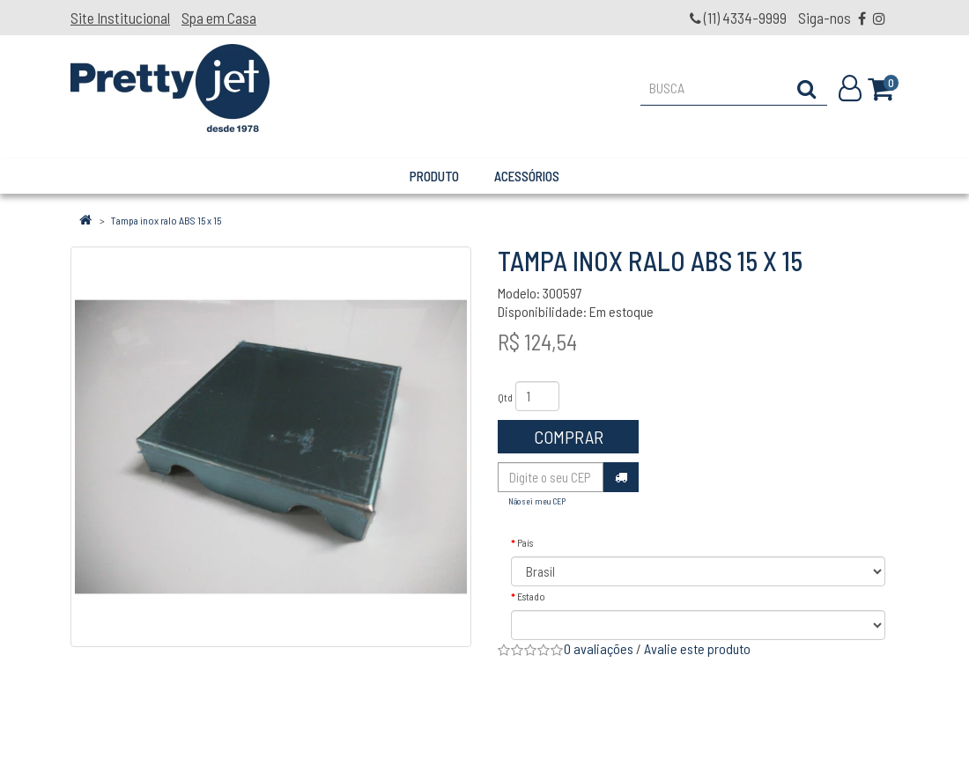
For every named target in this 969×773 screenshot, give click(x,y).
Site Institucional (120, 17)
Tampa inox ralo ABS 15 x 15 (166, 220)
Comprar (568, 436)
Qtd (505, 397)
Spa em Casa (218, 17)
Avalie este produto (697, 648)
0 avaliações (598, 648)
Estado (531, 596)
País (525, 542)
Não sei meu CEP (537, 501)
